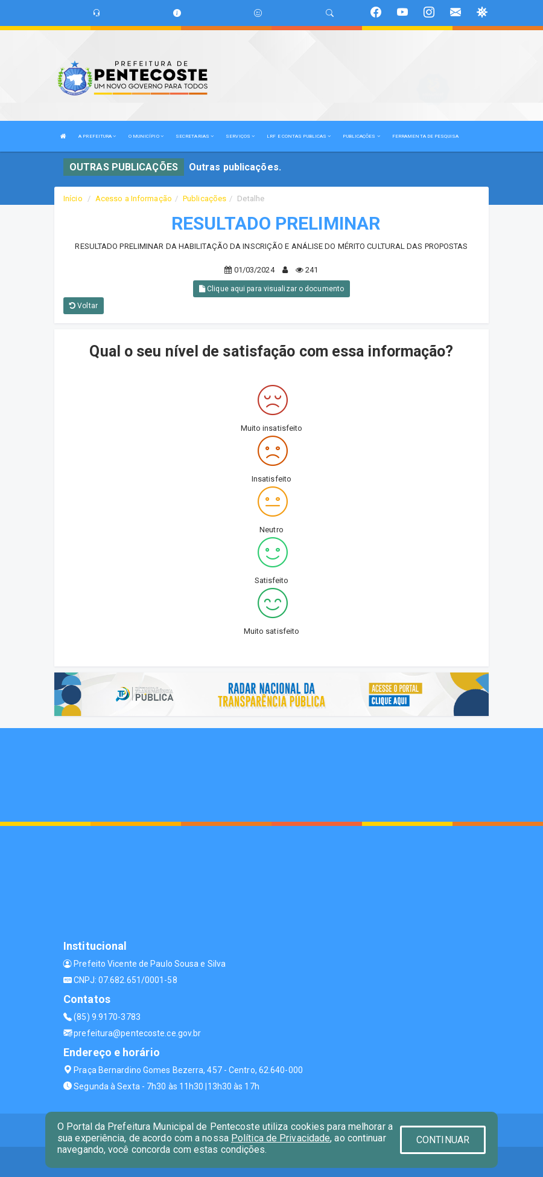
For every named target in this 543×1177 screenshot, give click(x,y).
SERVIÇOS (240, 136)
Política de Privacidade (280, 1138)
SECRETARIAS (195, 136)
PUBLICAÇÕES (361, 136)
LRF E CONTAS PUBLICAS (299, 136)
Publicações (204, 198)
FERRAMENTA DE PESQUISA (425, 136)
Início (73, 198)
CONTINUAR (442, 1140)
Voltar (83, 306)
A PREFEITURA (97, 136)
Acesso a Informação (133, 198)
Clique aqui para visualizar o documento (271, 289)
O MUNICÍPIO (146, 136)
